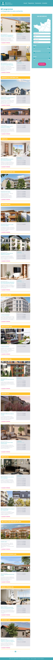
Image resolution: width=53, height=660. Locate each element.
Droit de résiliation (40, 658)
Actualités (44, 3)
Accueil (25, 3)
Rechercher (42, 64)
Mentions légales (34, 658)
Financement (38, 3)
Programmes (31, 3)
